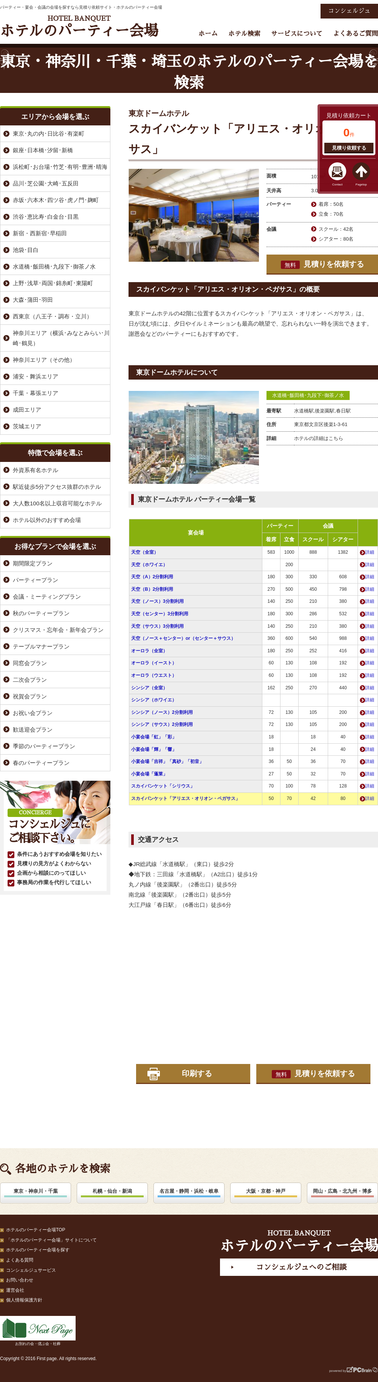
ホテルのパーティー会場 (79, 26)
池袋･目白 (26, 250)
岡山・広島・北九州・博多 (342, 1191)
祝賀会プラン (30, 696)
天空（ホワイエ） (149, 564)
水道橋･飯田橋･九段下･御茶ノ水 (308, 395)
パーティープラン (35, 580)
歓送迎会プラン (33, 729)
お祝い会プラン (33, 713)
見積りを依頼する (322, 264)
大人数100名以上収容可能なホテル (57, 503)
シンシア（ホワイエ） (154, 700)
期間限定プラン (33, 563)
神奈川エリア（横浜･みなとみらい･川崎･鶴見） (61, 338)
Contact (337, 184)
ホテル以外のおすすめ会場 (47, 520)
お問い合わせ (19, 1280)
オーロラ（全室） (149, 650)
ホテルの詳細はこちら (318, 438)
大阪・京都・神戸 (265, 1191)
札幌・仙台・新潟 (112, 1191)
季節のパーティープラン (44, 746)
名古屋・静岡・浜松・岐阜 (189, 1191)
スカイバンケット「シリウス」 (163, 786)
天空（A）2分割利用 (152, 576)
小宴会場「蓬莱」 (149, 774)
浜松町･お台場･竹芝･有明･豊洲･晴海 (60, 167)
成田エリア (27, 409)
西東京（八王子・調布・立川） (52, 316)
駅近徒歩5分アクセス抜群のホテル (57, 486)
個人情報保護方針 (24, 1300)
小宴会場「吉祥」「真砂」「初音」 (167, 761)
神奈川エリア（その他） (44, 360)
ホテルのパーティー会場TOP (35, 1229)
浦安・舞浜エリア (35, 376)
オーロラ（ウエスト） (154, 675)
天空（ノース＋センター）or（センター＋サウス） (183, 638)
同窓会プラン (30, 663)
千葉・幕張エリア (35, 393)
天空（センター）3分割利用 (159, 613)
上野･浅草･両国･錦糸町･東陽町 (53, 283)
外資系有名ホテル (35, 470)
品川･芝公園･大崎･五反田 (46, 183)
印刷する (197, 1073)
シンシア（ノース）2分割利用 (162, 712)
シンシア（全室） (149, 687)
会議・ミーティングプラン (47, 596)
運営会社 (15, 1290)
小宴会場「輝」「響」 (154, 749)
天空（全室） (144, 552)
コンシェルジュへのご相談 (301, 1267)
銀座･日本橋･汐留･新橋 (43, 150)
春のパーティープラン (41, 763)
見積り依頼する (349, 148)
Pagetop (361, 184)
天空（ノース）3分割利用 (157, 601)
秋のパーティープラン (41, 613)
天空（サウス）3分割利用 (157, 626)
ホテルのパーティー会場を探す (38, 1249)
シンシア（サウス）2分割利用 (162, 724)
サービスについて (296, 34)
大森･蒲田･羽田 (33, 299)
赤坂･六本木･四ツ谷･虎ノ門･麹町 (56, 200)
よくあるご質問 (355, 34)
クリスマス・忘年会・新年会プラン (58, 630)
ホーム (208, 34)
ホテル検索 (244, 34)
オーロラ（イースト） (154, 663)
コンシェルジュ (349, 11)
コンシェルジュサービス (31, 1270)
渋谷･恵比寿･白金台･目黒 (46, 216)
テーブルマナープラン (41, 646)
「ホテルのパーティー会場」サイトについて (51, 1240)
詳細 (369, 552)
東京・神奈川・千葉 (36, 1191)
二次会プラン (30, 679)
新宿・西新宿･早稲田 (40, 233)
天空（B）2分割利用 (152, 589)
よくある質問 (19, 1260)
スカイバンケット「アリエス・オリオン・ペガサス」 (185, 798)
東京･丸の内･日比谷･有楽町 (48, 133)
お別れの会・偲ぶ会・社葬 (38, 1331)
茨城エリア (27, 426)
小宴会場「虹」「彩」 (154, 737)
